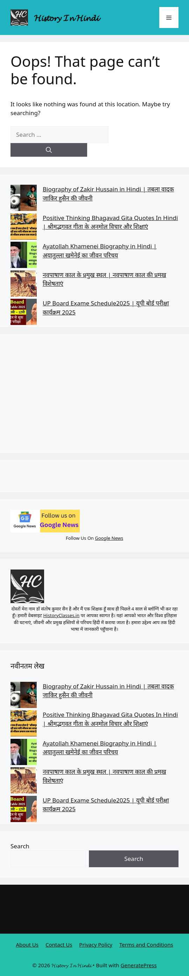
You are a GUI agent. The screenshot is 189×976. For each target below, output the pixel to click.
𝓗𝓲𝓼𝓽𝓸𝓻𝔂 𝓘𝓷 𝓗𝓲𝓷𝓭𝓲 (66, 17)
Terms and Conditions (146, 944)
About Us (27, 944)
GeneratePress (139, 965)
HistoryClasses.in (61, 615)
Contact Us (59, 944)
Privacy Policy (95, 944)
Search (19, 846)
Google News (109, 538)
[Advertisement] (94, 394)
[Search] (48, 150)
